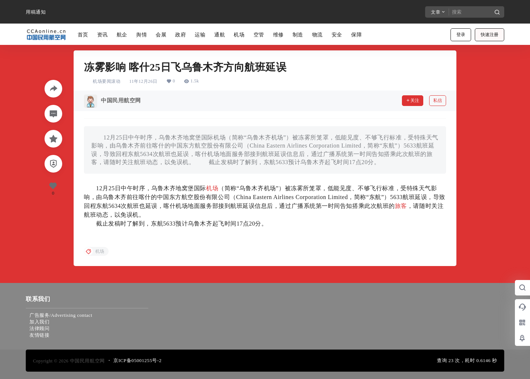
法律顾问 (39, 328)
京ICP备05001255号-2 (137, 360)
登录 (460, 34)
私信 (437, 100)
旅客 (401, 206)
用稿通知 (36, 12)
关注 (412, 100)
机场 (212, 188)
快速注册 (489, 34)
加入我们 (39, 322)
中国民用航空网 (86, 361)
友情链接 (39, 335)
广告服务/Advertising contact (60, 315)
